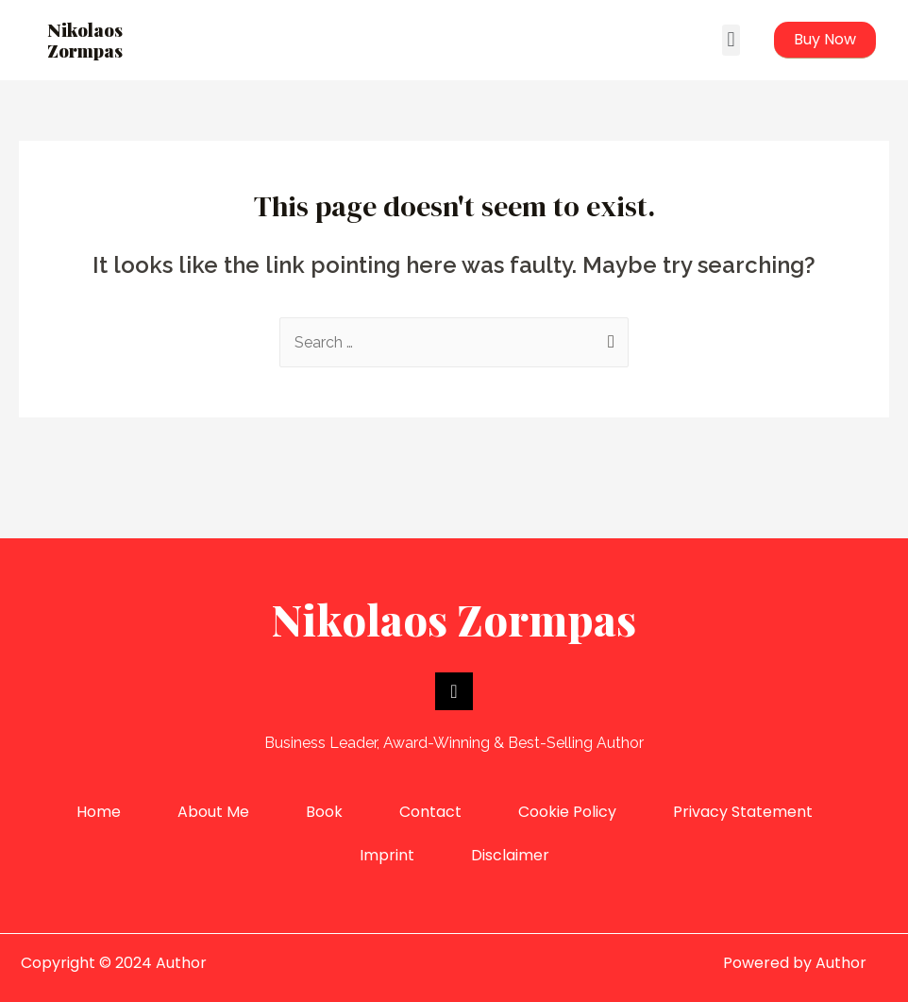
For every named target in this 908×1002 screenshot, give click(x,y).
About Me (213, 812)
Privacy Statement (743, 812)
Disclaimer (510, 855)
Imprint (387, 855)
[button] (731, 40)
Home (98, 812)
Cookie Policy (567, 812)
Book (324, 812)
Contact (430, 812)
